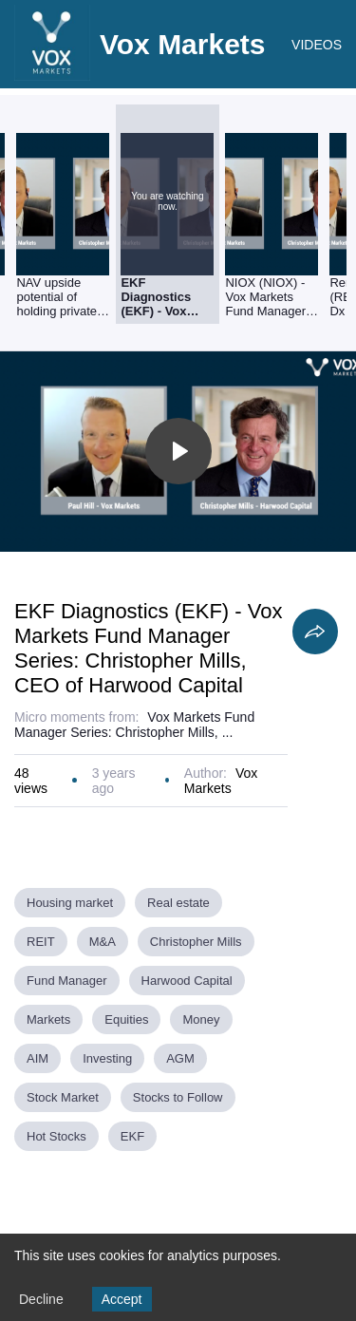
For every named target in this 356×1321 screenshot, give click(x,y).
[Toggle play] (178, 451)
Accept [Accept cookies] (122, 1299)
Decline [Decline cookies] (41, 1299)
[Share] (315, 631)
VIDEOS (316, 44)
